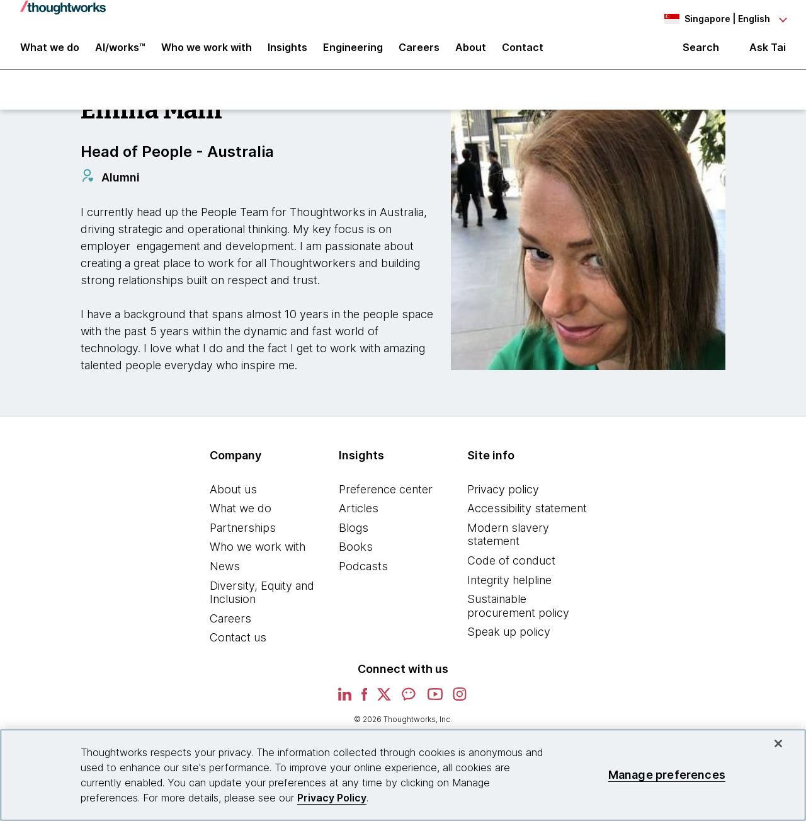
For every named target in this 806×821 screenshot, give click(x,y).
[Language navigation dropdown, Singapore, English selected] (716, 19)
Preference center (386, 494)
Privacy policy (503, 494)
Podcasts (363, 571)
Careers (230, 623)
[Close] (778, 743)
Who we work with (257, 552)
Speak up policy (508, 637)
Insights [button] (287, 51)
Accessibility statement (527, 513)
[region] (403, 775)
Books (356, 552)
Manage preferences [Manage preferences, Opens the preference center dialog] (666, 774)
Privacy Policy (331, 797)
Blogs (353, 532)
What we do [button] (49, 51)
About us (233, 494)
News (225, 571)
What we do (240, 513)
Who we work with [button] (206, 51)
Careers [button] (419, 51)
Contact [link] (522, 51)
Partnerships (243, 532)
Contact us (238, 643)
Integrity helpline (509, 585)
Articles (358, 513)
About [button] (470, 51)
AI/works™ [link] (120, 51)
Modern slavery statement (508, 539)
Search (701, 51)
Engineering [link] (353, 51)
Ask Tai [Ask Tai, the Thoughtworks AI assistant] (767, 51)
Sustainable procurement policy (518, 611)
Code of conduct (511, 566)
